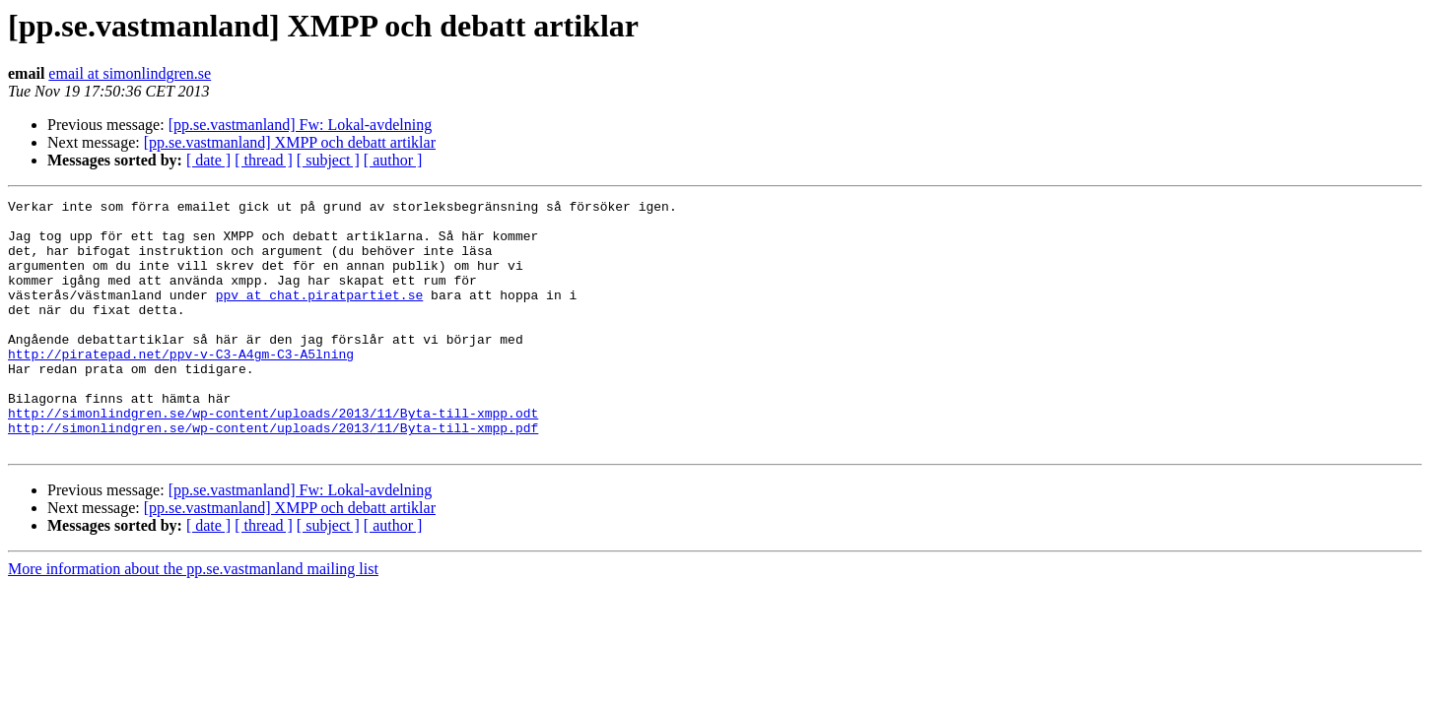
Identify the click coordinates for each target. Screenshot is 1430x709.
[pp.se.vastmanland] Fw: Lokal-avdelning (301, 124)
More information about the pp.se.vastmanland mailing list (193, 619)
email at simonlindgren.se (129, 73)
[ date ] (208, 160)
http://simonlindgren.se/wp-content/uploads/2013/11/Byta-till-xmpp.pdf (273, 474)
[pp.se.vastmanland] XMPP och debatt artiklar (290, 142)
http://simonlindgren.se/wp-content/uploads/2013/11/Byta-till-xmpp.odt (273, 457)
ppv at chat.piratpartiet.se (320, 315)
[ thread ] (264, 160)
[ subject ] (328, 160)
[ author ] (393, 160)
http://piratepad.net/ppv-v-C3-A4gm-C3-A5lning (181, 386)
